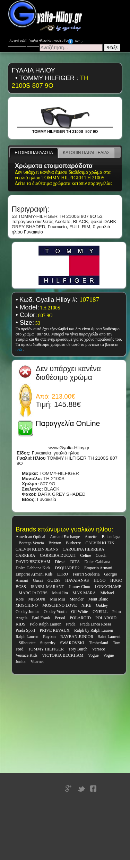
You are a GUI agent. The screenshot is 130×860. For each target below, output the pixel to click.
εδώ (19, 349)
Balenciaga (111, 536)
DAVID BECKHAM (33, 561)
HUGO (100, 580)
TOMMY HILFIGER (46, 649)
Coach (101, 555)
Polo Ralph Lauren (45, 624)
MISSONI (36, 599)
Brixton (55, 542)
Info (76, 40)
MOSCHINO (27, 605)
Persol (60, 617)
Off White (79, 611)
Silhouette (27, 642)
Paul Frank (41, 617)
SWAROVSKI (72, 642)
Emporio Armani (98, 567)
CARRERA (25, 555)
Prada (70, 624)
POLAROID (80, 617)
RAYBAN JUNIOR (76, 636)
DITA (75, 561)
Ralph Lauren (27, 636)
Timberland (99, 642)
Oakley (102, 605)
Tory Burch (77, 649)
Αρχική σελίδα (18, 40)
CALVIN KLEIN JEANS (37, 549)
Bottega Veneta (31, 542)
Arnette (91, 536)
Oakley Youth (55, 611)
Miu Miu (57, 599)
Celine (85, 555)
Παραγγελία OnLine (68, 423)
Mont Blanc (98, 599)
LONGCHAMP (108, 586)
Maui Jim (60, 592)
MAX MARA (84, 592)
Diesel (60, 561)
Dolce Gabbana (97, 561)
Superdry (47, 642)
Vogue (93, 655)
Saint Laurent (109, 636)
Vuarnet (37, 661)
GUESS (54, 580)
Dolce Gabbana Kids (33, 567)
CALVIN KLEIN (100, 542)
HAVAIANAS (77, 580)
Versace (98, 649)
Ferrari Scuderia (86, 574)
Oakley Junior (27, 611)
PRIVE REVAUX (55, 630)
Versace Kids (26, 655)
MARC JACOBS (33, 592)
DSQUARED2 (67, 567)
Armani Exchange (65, 536)
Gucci (38, 580)
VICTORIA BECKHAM (62, 655)
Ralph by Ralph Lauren (93, 630)
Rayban (49, 636)
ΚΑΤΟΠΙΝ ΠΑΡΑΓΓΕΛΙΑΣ (86, 152)
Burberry (73, 542)
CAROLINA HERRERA (83, 549)
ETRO (62, 574)
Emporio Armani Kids (34, 574)
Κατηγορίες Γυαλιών (57, 39)
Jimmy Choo (79, 586)
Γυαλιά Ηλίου (37, 39)
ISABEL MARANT (47, 586)
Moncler (77, 599)
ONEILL (100, 611)
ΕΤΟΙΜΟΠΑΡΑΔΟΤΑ (34, 152)
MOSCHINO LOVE (59, 605)
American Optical (30, 536)
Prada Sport (25, 630)
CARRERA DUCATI (58, 555)
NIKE (86, 605)
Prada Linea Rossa (95, 624)
